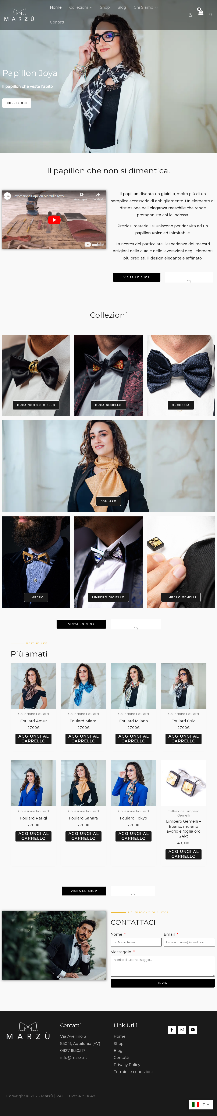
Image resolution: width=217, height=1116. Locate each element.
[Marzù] (19, 14)
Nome (117, 934)
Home (119, 1036)
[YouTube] (193, 1030)
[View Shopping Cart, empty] (200, 14)
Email (170, 934)
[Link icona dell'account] (190, 15)
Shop (119, 1043)
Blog (118, 1050)
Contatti (121, 1057)
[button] (90, 7)
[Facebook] (172, 1030)
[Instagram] (182, 1030)
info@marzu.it (73, 1057)
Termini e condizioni (133, 1071)
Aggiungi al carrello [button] (33, 739)
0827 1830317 (72, 1050)
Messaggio (121, 952)
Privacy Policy (127, 1064)
